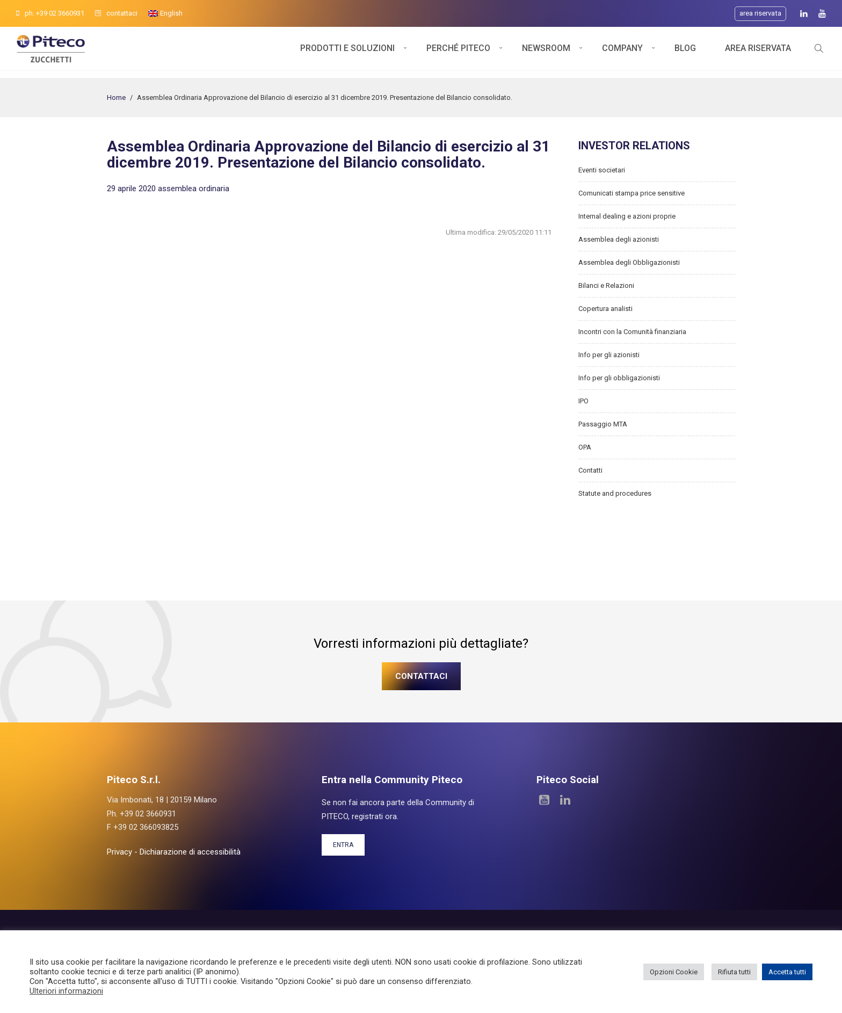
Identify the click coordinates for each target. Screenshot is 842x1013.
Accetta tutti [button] (787, 972)
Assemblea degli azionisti (618, 239)
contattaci (116, 13)
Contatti (590, 470)
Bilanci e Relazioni (606, 285)
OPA (584, 447)
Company (622, 52)
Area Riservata (758, 52)
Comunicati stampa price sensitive (631, 193)
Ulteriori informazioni (66, 991)
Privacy (119, 852)
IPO (583, 401)
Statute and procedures (614, 493)
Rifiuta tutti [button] (734, 972)
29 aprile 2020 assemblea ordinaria (168, 188)
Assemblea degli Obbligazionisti (629, 262)
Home (116, 97)
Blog (685, 52)
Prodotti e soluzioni (347, 52)
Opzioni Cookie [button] (674, 972)
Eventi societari (601, 170)
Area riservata (760, 13)
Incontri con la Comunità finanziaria (632, 332)
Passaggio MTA (602, 424)
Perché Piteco (458, 52)
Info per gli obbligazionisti (619, 378)
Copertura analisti (605, 309)
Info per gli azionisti (609, 355)
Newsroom (546, 52)
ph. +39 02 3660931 (50, 13)
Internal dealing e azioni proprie (627, 216)
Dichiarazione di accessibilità (190, 852)
